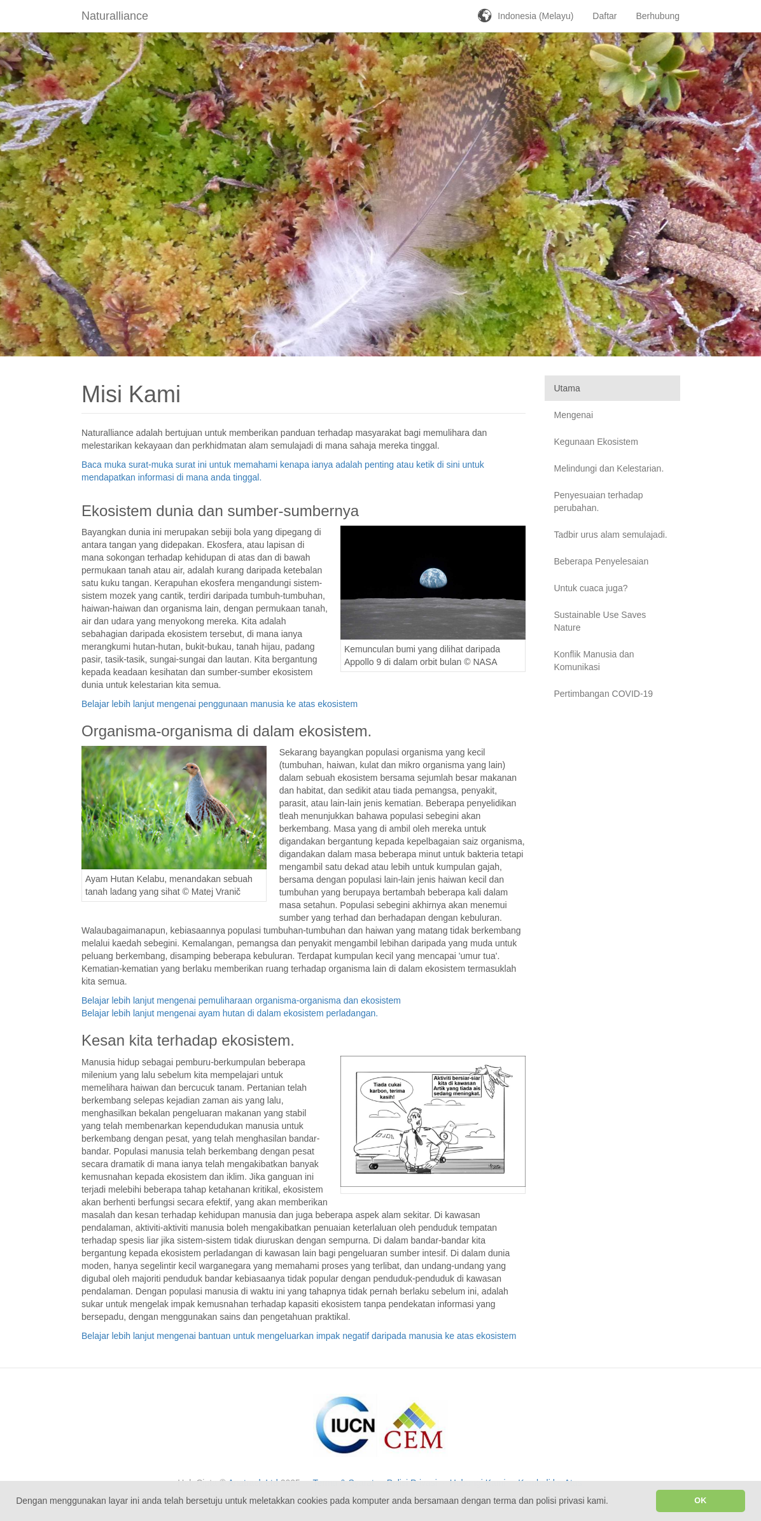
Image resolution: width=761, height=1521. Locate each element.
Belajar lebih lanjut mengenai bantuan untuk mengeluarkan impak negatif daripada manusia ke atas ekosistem (298, 1336)
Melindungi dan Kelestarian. (609, 468)
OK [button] (700, 1500)
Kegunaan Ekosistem (596, 442)
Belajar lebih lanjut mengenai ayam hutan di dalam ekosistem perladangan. (229, 1013)
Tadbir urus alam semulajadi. (610, 534)
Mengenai (574, 415)
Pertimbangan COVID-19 (603, 694)
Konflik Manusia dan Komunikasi (594, 660)
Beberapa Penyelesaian (601, 561)
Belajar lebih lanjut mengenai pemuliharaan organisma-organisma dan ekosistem (241, 1000)
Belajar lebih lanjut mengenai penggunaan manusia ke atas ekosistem (219, 704)
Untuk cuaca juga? (591, 588)
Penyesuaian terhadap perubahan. (598, 501)
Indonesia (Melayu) (535, 16)
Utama (567, 388)
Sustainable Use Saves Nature (600, 621)
